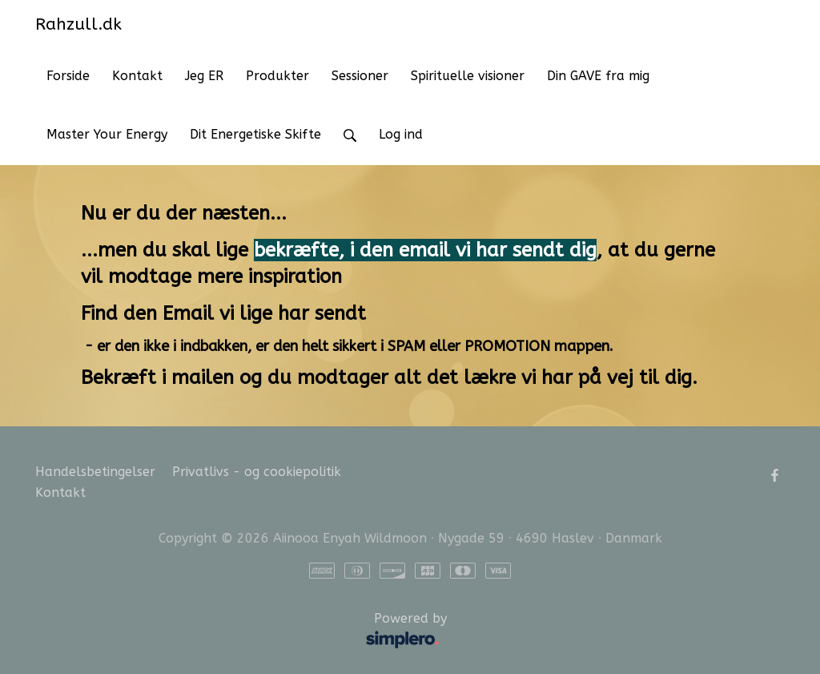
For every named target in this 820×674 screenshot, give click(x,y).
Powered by (244, 631)
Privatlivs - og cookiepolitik (256, 471)
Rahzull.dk (78, 24)
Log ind (401, 134)
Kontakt (60, 492)
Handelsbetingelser (95, 471)
